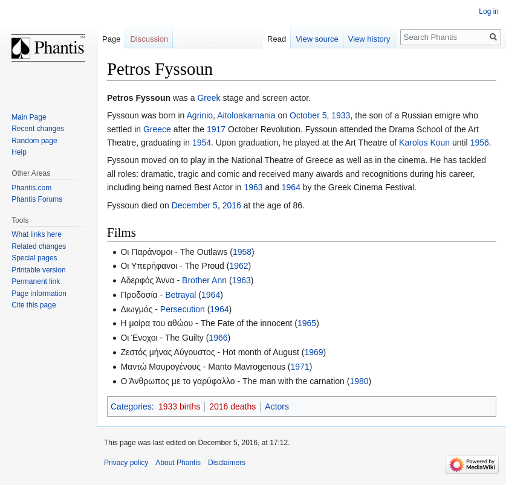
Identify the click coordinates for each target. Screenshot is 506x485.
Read (276, 38)
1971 (300, 366)
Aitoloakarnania (246, 115)
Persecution (182, 309)
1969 (313, 352)
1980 (358, 381)
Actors (277, 406)
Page (111, 38)
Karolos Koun (424, 142)
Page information (38, 293)
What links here (36, 234)
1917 (216, 129)
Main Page (28, 117)
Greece (157, 129)
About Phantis (178, 462)
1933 (340, 115)
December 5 (195, 205)
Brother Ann (204, 280)
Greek (208, 98)
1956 (479, 142)
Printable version (38, 270)
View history (369, 38)
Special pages (34, 258)
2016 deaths (232, 406)
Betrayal (180, 295)
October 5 (308, 115)
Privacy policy (126, 462)
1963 (253, 187)
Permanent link (35, 281)
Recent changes (37, 128)
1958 (242, 252)
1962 (238, 266)
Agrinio (200, 115)
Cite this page (33, 305)
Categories (131, 406)
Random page (34, 141)
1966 (218, 337)
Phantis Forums (36, 199)
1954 (201, 142)
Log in (489, 11)
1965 (306, 323)
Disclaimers (226, 462)
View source (317, 38)
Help (19, 152)
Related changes (38, 246)
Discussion (149, 38)
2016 (231, 205)
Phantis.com (31, 188)
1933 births (179, 406)
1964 (291, 187)
